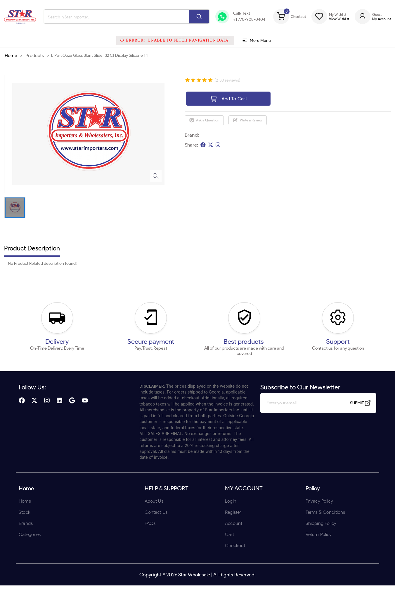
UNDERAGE (229, 333)
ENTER (166, 333)
